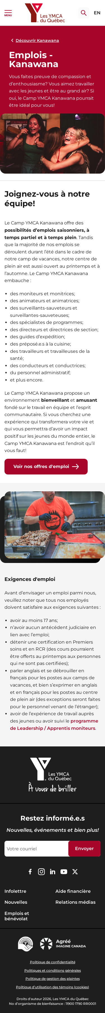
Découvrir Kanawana (34, 40)
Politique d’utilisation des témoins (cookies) (52, 987)
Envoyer (84, 848)
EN (97, 12)
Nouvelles (15, 902)
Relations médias (75, 902)
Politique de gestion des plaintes (52, 978)
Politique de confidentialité (52, 962)
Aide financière (73, 891)
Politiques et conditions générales (52, 970)
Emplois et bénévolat (16, 916)
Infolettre (15, 891)
